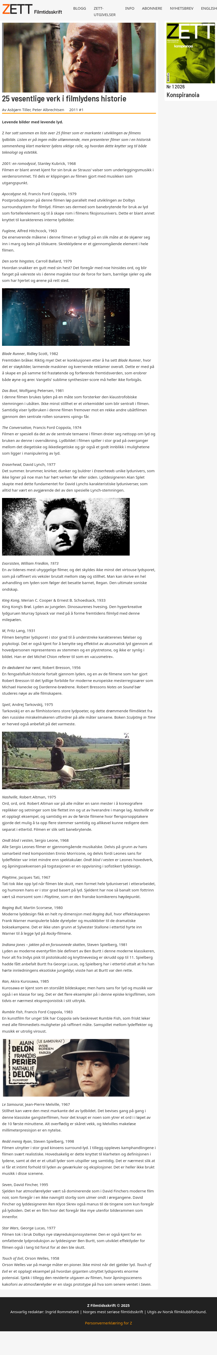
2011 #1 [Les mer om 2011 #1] (76, 109)
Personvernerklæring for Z (108, 1322)
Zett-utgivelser (105, 11)
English (209, 8)
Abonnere (152, 8)
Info (130, 8)
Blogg (79, 8)
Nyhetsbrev (182, 8)
